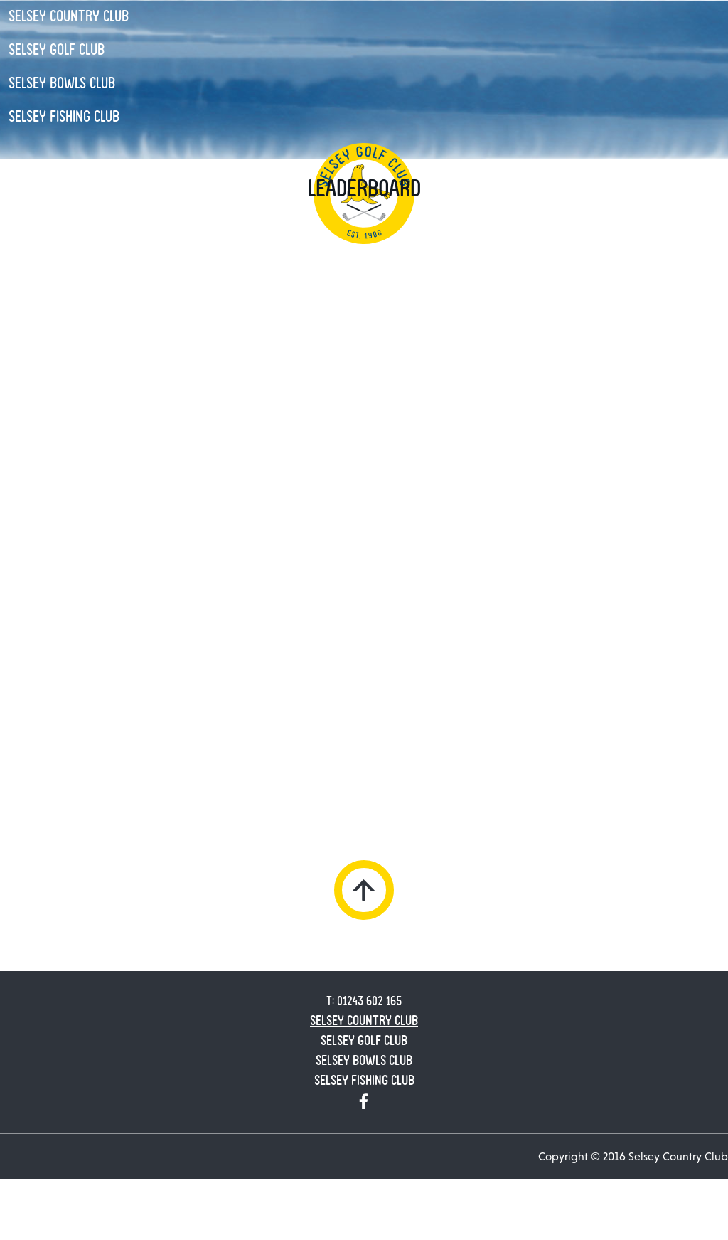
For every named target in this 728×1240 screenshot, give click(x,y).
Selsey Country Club (69, 16)
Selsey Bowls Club (62, 83)
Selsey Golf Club (57, 50)
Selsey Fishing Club (64, 117)
